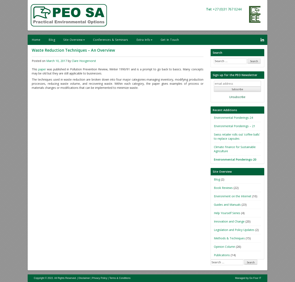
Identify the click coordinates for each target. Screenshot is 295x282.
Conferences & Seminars (110, 40)
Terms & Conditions (119, 278)
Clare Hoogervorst (84, 61)
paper (42, 69)
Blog (52, 40)
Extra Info (144, 40)
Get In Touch (170, 40)
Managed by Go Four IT (248, 278)
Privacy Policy (99, 278)
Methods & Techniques (229, 238)
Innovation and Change (229, 221)
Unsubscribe (237, 97)
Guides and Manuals (227, 205)
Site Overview (74, 40)
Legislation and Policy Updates (234, 230)
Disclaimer (84, 278)
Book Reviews (223, 188)
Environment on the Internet (232, 196)
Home (36, 40)
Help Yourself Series (227, 213)
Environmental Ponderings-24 (233, 118)
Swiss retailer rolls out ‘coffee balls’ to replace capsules (237, 136)
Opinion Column (224, 247)
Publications (222, 255)
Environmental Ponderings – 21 (234, 126)
